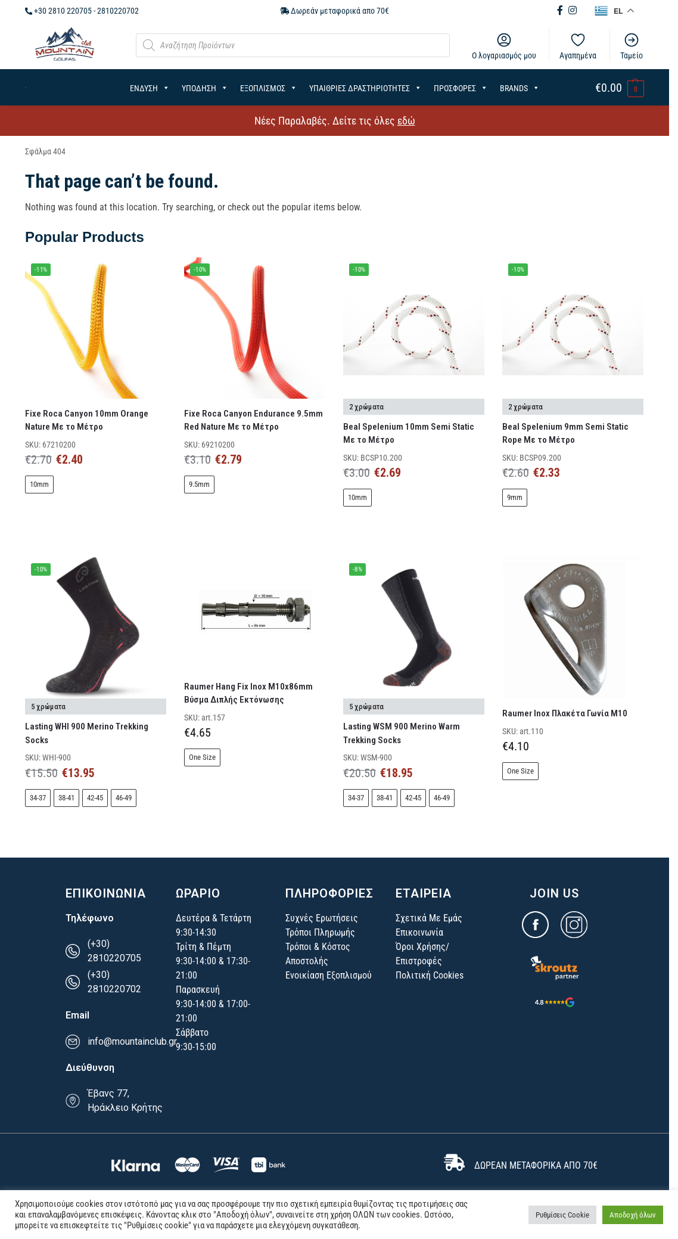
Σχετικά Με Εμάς (429, 918)
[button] (619, 88)
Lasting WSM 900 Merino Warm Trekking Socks (401, 733)
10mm (39, 484)
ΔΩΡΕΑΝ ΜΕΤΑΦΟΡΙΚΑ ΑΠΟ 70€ (536, 1165)
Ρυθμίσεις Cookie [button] (562, 1214)
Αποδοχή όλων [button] (632, 1214)
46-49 (124, 797)
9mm (515, 497)
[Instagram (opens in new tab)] (572, 10)
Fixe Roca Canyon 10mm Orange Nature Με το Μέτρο (86, 420)
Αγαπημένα (577, 46)
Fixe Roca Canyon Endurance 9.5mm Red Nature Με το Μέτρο (253, 420)
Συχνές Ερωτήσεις (321, 918)
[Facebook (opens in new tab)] (561, 10)
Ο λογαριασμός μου (504, 46)
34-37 (38, 797)
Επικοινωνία (419, 932)
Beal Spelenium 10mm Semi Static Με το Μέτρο (408, 433)
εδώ (406, 120)
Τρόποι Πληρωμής (320, 932)
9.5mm (199, 484)
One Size (202, 757)
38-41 (66, 797)
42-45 (95, 797)
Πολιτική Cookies (430, 975)
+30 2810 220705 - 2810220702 (82, 10)
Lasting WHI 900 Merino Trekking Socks (86, 733)
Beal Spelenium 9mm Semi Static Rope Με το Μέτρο (565, 433)
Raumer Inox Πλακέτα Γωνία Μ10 (564, 713)
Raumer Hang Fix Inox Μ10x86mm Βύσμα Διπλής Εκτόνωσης (248, 693)
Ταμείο (631, 46)
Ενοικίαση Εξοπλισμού (328, 975)
